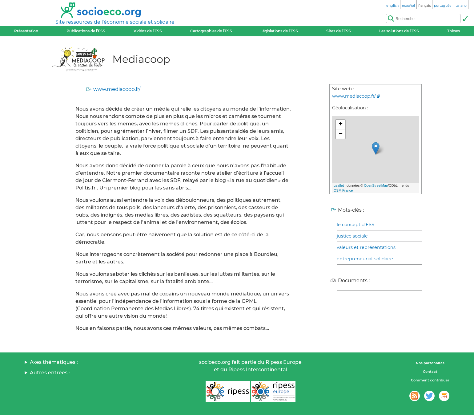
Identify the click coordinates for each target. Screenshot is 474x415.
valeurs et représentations (366, 247)
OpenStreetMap (376, 185)
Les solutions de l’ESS (399, 31)
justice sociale (352, 236)
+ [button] (341, 124)
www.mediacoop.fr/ (116, 89)
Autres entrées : (50, 373)
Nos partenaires (430, 363)
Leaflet (339, 185)
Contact (430, 371)
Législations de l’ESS (279, 31)
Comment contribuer (430, 380)
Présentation (26, 31)
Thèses (453, 31)
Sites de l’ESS (338, 31)
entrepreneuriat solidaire (365, 259)
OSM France (343, 190)
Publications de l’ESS (85, 31)
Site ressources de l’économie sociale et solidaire (115, 22)
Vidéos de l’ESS (148, 31)
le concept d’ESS (355, 224)
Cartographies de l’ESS (211, 31)
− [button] (341, 134)
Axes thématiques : (54, 362)
